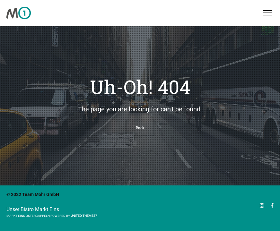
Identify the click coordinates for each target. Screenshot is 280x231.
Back (140, 128)
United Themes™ (84, 216)
